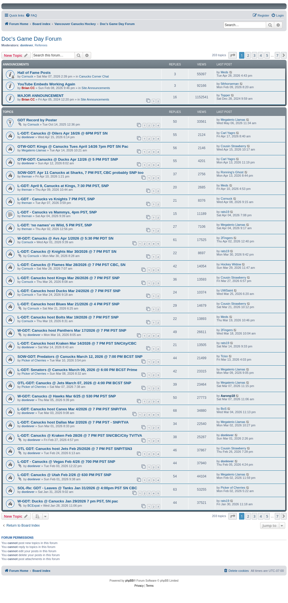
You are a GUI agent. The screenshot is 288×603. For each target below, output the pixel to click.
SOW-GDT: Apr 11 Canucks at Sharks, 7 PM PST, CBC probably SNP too (80, 172)
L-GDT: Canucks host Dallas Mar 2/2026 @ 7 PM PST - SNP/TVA (73, 422)
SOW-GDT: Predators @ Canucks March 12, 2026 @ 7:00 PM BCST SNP (80, 356)
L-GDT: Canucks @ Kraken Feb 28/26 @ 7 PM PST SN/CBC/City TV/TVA (79, 435)
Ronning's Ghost (232, 172)
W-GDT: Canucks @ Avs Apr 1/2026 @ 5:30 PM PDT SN (65, 238)
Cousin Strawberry (233, 146)
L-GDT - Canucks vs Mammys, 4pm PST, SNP (57, 212)
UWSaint (227, 290)
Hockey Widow (231, 264)
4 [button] (261, 55)
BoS (224, 408)
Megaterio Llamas (233, 119)
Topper (225, 95)
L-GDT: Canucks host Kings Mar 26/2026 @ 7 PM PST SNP (68, 278)
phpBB (129, 580)
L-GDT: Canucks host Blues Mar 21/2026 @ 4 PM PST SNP (68, 304)
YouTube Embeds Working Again (46, 84)
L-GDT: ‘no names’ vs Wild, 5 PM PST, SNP (54, 225)
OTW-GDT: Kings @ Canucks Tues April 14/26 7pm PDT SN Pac (72, 146)
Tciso (224, 356)
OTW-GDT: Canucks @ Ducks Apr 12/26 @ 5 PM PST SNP (67, 159)
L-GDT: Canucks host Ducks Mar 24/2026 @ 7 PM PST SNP (68, 291)
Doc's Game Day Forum (31, 39)
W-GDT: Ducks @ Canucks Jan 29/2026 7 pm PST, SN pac (67, 501)
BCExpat (34, 505)
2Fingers (227, 238)
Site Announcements (96, 88)
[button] (232, 55)
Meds (224, 72)
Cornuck (27, 76)
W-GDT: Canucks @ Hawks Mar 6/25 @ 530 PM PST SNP (66, 396)
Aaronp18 (228, 395)
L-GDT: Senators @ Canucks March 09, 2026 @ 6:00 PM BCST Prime (77, 370)
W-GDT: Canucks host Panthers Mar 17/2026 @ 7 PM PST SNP (71, 330)
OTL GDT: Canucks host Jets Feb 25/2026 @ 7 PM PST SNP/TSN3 (74, 449)
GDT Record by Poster (37, 120)
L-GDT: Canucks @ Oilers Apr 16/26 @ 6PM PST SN (62, 133)
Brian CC (28, 88)
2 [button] (248, 55)
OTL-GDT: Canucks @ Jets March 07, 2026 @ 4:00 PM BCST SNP (74, 383)
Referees (41, 45)
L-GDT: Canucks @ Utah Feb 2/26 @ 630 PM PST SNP (64, 475)
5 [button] (267, 55)
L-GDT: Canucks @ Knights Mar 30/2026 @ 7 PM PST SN (66, 251)
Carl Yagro (228, 133)
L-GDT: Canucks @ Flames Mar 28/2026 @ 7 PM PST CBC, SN (71, 265)
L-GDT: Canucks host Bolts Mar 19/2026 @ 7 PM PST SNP (68, 317)
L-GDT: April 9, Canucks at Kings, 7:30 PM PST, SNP (63, 186)
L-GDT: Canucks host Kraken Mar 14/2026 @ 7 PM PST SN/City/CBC (76, 343)
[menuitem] (31, 15)
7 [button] (277, 55)
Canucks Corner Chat (94, 76)
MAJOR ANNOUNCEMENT (40, 96)
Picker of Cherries (34, 360)
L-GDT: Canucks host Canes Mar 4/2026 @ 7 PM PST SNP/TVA (72, 409)
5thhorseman (230, 83)
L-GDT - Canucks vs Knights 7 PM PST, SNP (56, 199)
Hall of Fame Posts (34, 72)
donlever (26, 45)
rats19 (225, 211)
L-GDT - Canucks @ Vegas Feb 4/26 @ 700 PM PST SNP (66, 461)
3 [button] (254, 55)
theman (27, 176)
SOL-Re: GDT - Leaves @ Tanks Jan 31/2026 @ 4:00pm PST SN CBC (77, 488)
